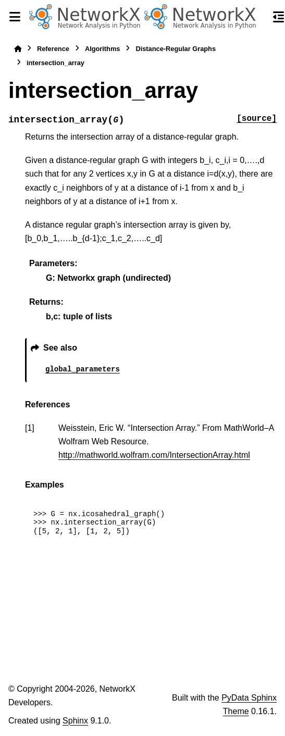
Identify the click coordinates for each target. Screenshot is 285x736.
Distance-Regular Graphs (175, 49)
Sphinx (75, 720)
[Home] (17, 48)
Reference (53, 49)
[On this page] (278, 17)
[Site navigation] (14, 17)
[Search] (260, 17)
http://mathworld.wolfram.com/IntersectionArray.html (154, 455)
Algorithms (102, 49)
